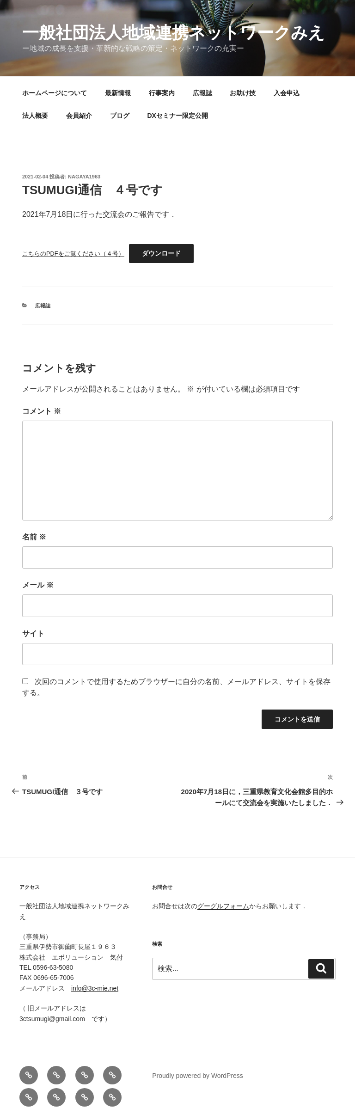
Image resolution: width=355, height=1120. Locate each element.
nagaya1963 (84, 176)
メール (38, 585)
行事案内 (162, 93)
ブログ (119, 115)
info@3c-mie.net (94, 988)
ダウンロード (161, 253)
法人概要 (35, 115)
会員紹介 (79, 115)
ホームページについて (54, 93)
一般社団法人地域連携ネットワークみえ (173, 32)
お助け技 (243, 93)
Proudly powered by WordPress (197, 1075)
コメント (41, 411)
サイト (33, 633)
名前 (34, 537)
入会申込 (287, 93)
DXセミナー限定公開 (177, 115)
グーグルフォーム (223, 906)
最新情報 (118, 93)
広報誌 (202, 93)
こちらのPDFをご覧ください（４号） (73, 253)
